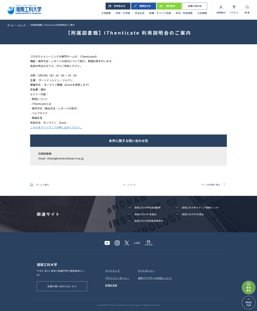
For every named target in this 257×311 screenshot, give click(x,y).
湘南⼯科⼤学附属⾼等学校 (148, 220)
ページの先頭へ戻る (210, 184)
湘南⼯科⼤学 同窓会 (193, 214)
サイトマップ (112, 270)
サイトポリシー (146, 270)
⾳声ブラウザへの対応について (155, 278)
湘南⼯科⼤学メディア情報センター (201, 207)
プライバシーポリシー (117, 278)
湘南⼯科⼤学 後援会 (145, 214)
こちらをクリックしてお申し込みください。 (56, 127)
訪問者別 (221, 12)
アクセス (234, 12)
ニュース (131, 184)
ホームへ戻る (42, 184)
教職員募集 (111, 285)
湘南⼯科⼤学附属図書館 (147, 207)
